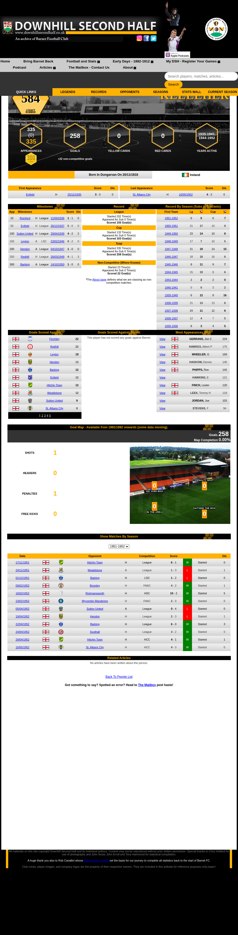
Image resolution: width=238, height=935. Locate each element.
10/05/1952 (186, 194)
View (163, 338)
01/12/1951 (22, 577)
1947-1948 (171, 249)
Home (5, 61)
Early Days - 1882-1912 (131, 61)
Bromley (95, 585)
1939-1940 (171, 295)
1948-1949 (171, 241)
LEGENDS (67, 92)
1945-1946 (171, 264)
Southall (95, 631)
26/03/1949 (57, 256)
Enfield (30, 194)
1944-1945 (171, 272)
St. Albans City (142, 194)
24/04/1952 (22, 631)
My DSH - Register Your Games (191, 61)
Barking (25, 264)
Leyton (25, 241)
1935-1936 (171, 326)
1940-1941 (171, 287)
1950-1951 (171, 225)
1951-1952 (171, 218)
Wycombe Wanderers (95, 601)
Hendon (25, 249)
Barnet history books (96, 860)
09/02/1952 (22, 585)
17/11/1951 (22, 562)
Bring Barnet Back (38, 61)
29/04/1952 (22, 639)
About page (99, 279)
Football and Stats (81, 61)
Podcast (19, 67)
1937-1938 (171, 310)
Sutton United (25, 233)
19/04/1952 (22, 616)
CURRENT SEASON (222, 92)
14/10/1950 (57, 264)
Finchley (54, 338)
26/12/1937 (57, 225)
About (128, 67)
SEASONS (160, 92)
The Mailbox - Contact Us (89, 67)
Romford (25, 218)
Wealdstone (54, 392)
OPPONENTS (129, 92)
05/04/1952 (22, 608)
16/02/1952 (22, 593)
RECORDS (98, 92)
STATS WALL (191, 92)
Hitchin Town (54, 385)
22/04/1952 (22, 624)
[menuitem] (5, 62)
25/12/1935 (74, 194)
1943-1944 (171, 279)
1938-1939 (171, 302)
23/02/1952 (22, 601)
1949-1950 (171, 233)
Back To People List (118, 677)
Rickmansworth (95, 593)
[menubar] (119, 65)
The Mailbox (147, 685)
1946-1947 (171, 256)
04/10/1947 (57, 249)
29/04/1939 (57, 233)
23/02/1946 (57, 241)
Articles (46, 67)
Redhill (25, 256)
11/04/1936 (57, 218)
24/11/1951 (22, 570)
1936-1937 (171, 318)
